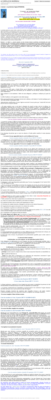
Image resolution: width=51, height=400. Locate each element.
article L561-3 (18, 55)
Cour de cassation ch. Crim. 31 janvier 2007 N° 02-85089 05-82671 (18, 297)
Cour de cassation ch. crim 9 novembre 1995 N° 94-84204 (16, 310)
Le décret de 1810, (4, 77)
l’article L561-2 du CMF (7, 242)
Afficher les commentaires (45, 1)
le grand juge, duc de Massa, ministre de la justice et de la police (22, 77)
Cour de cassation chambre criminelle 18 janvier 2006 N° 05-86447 (25, 155)
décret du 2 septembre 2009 (25, 62)
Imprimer (36, 1)
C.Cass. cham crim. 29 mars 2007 (26, 281)
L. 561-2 (27, 192)
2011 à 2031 (43, 209)
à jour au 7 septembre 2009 (25, 65)
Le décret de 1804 (4, 75)
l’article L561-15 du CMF (20, 175)
